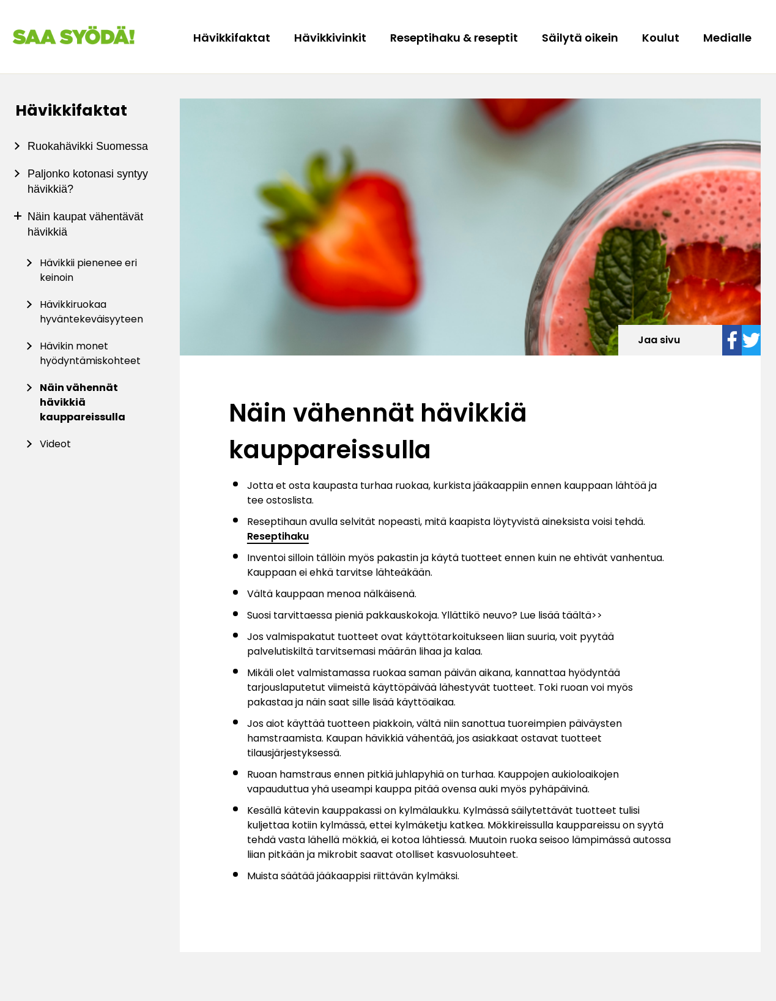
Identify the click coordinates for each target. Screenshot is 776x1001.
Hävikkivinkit (331, 37)
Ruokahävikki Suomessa (88, 146)
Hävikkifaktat (233, 37)
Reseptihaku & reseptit (455, 37)
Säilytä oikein (581, 37)
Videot (55, 444)
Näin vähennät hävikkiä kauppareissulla (82, 402)
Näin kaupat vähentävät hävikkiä (85, 224)
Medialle (727, 37)
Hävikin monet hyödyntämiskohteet (90, 353)
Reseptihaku (278, 536)
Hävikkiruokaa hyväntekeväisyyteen (91, 311)
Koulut (662, 37)
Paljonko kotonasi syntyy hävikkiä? (88, 181)
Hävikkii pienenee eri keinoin (88, 270)
